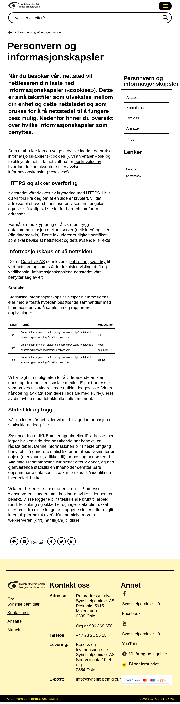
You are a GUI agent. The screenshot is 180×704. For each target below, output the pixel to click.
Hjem (10, 32)
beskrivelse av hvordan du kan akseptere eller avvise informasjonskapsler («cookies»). (54, 166)
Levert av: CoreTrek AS (156, 700)
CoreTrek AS (33, 261)
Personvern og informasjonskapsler (32, 700)
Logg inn (133, 139)
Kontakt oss (136, 108)
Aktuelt (132, 97)
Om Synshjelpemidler (23, 603)
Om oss (132, 118)
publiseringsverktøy (87, 261)
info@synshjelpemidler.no (100, 680)
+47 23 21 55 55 (91, 636)
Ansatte (132, 128)
